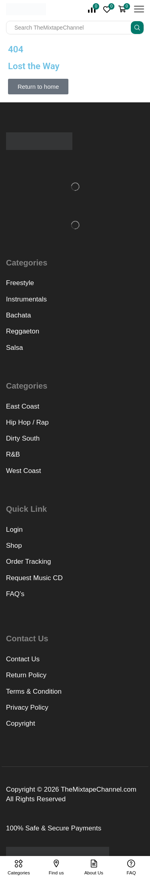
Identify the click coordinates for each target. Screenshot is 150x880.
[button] (38, 86)
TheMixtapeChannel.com (98, 789)
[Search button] (137, 27)
